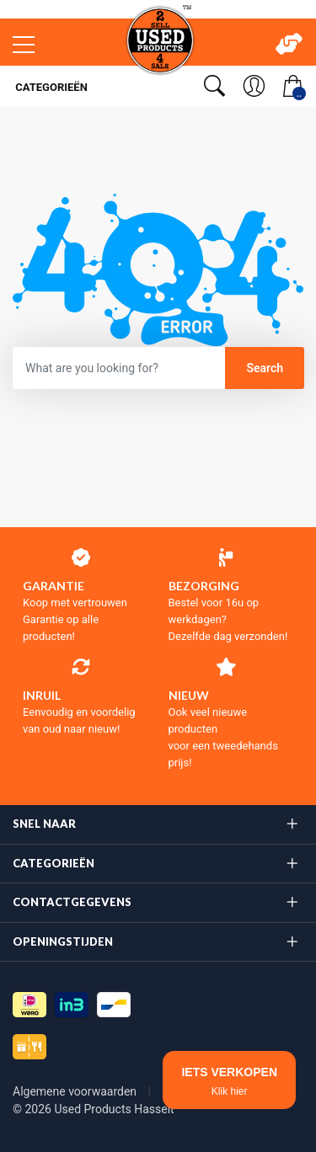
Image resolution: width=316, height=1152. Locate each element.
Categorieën (50, 87)
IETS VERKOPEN (229, 1081)
